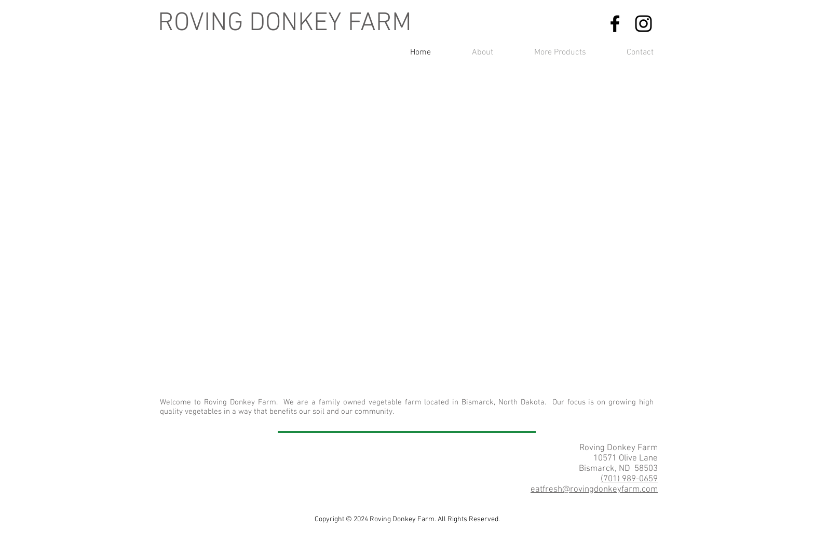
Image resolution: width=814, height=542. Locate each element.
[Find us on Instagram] (643, 23)
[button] (407, 245)
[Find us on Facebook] (615, 23)
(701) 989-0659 (629, 479)
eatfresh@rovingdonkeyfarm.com (594, 489)
